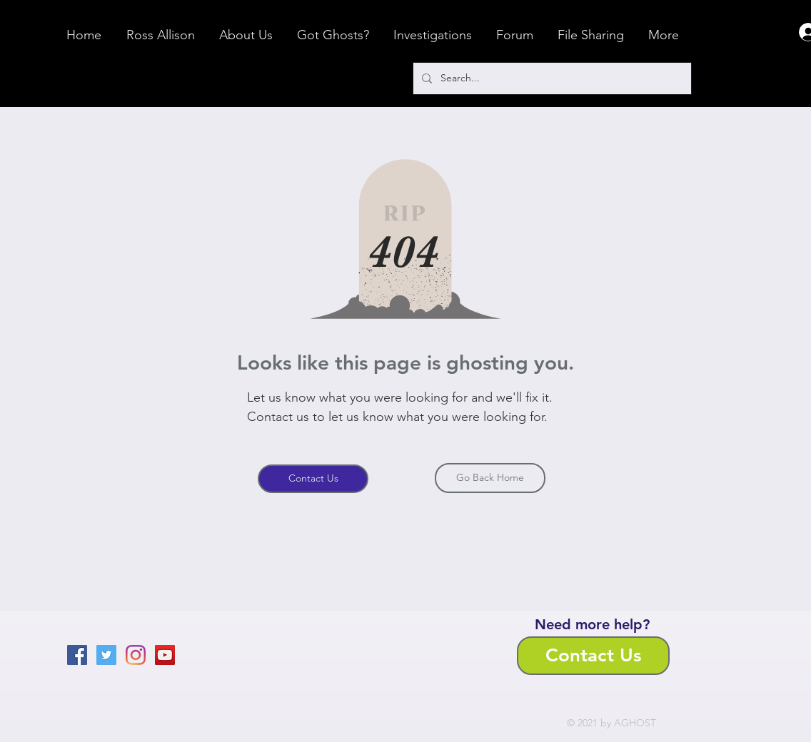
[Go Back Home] (490, 478)
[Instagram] (136, 655)
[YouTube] (165, 655)
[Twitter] (106, 655)
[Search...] (550, 78)
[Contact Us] (313, 478)
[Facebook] (77, 655)
